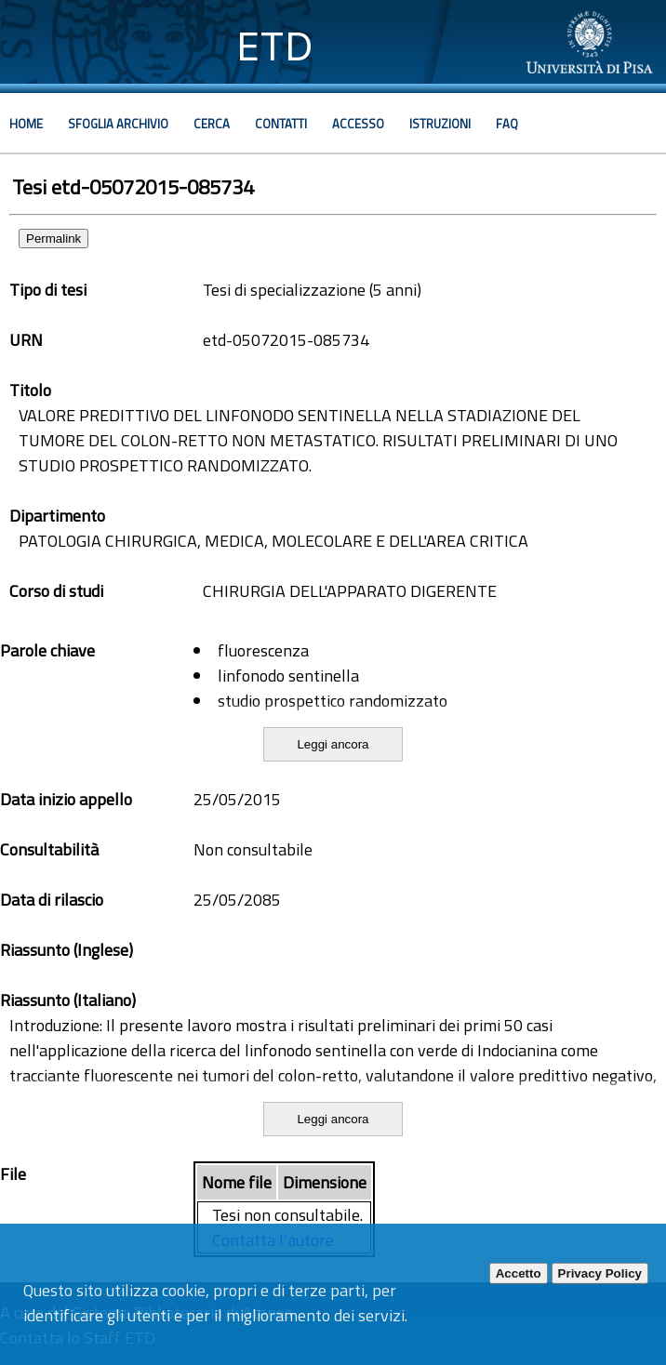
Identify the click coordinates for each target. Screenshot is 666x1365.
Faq (507, 123)
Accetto (518, 1273)
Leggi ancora (332, 744)
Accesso (358, 123)
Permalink (53, 238)
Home (26, 123)
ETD (274, 46)
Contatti (281, 123)
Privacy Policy (600, 1273)
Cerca (211, 123)
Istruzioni (440, 123)
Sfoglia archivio (118, 123)
